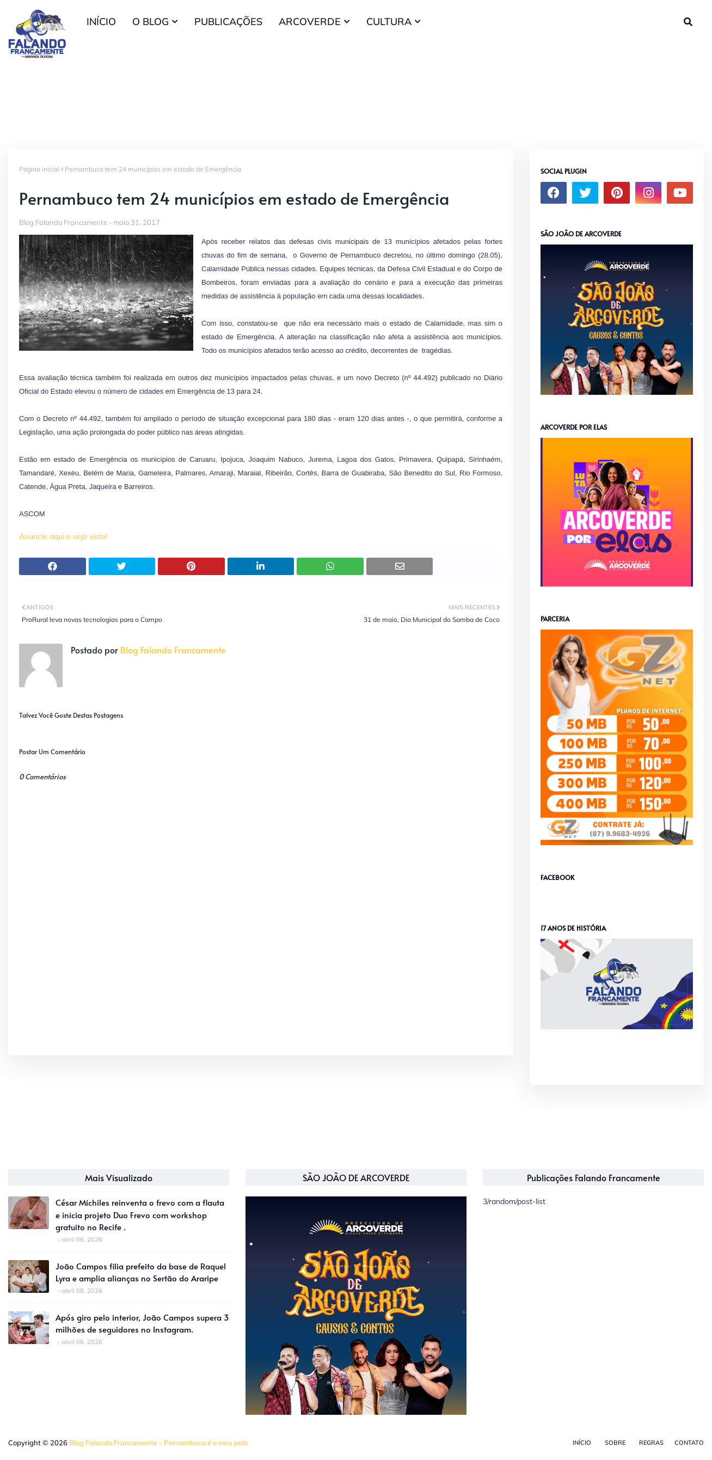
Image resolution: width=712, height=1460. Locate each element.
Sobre (615, 1442)
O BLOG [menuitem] (150, 21)
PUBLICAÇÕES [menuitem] (228, 21)
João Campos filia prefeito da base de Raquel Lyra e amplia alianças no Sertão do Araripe (141, 1272)
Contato (689, 1442)
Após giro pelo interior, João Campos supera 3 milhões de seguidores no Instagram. (142, 1323)
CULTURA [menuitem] (389, 21)
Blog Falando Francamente (63, 222)
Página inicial (39, 169)
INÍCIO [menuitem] (101, 21)
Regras (651, 1442)
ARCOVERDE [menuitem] (310, 21)
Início (582, 1442)
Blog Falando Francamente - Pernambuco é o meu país (158, 1442)
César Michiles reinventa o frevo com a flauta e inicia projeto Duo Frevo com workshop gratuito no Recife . (140, 1214)
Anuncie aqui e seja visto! (63, 536)
